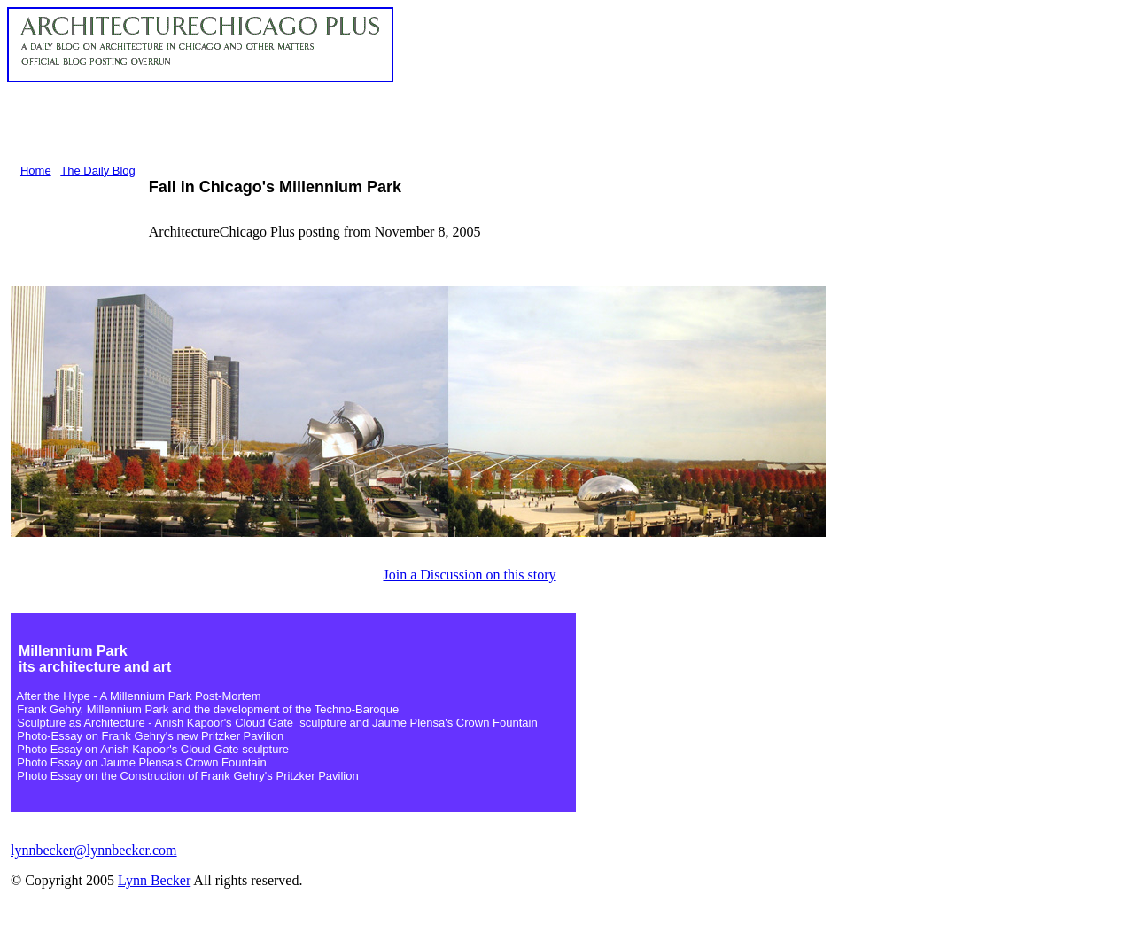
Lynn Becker (154, 880)
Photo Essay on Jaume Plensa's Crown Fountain (141, 762)
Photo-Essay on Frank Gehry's (96, 736)
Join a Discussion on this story (469, 574)
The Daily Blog (98, 170)
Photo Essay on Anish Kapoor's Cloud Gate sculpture (153, 749)
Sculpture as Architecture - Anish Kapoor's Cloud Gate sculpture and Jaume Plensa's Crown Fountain (277, 722)
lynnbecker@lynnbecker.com (94, 850)
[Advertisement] (329, 122)
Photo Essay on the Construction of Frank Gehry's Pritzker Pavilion (185, 775)
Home (35, 170)
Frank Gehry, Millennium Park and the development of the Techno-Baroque (208, 709)
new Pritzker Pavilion (230, 736)
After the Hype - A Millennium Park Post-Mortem (139, 696)
